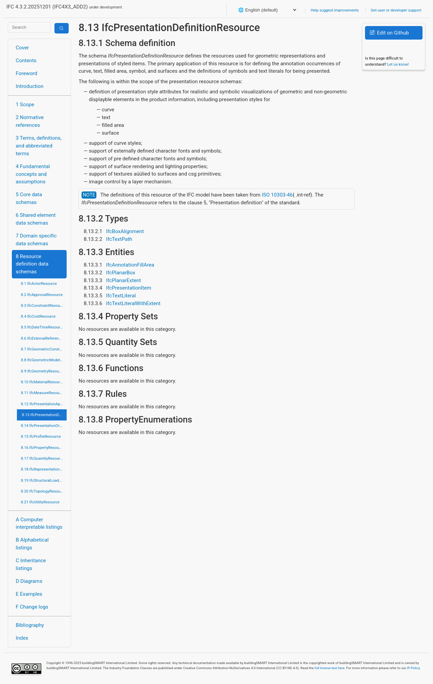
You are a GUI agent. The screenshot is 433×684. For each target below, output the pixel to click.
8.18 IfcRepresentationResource (44, 469)
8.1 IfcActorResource (39, 283)
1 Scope (25, 104)
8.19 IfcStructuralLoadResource (44, 480)
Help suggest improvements (335, 10)
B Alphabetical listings (32, 544)
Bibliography (30, 625)
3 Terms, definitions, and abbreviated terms (39, 146)
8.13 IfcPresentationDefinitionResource (44, 414)
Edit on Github (389, 33)
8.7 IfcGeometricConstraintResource (44, 349)
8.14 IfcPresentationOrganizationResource (44, 425)
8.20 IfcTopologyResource (43, 491)
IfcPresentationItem (129, 288)
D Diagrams (29, 581)
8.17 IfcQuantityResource (42, 458)
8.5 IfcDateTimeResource (42, 327)
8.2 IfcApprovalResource (42, 294)
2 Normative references (30, 121)
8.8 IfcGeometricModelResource (44, 360)
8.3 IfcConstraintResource (43, 305)
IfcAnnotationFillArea (130, 265)
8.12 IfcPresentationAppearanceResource (44, 404)
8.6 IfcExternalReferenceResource (44, 338)
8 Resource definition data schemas (32, 264)
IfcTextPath (119, 239)
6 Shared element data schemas (36, 219)
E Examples (29, 594)
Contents (26, 61)
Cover (22, 48)
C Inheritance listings (31, 564)
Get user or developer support (396, 10)
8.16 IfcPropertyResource (43, 447)
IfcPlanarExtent (123, 280)
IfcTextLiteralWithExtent (133, 303)
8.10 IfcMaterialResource (42, 382)
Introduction (30, 86)
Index (22, 638)
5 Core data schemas (29, 198)
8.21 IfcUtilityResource (40, 502)
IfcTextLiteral (121, 296)
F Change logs (32, 607)
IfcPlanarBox (120, 273)
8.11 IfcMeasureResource (43, 392)
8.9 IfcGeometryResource (42, 371)
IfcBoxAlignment (125, 231)
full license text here (330, 668)
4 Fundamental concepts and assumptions (33, 174)
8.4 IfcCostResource (38, 316)
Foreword (27, 73)
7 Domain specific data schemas (36, 240)
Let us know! (398, 64)
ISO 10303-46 (277, 195)
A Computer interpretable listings (39, 523)
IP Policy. (413, 668)
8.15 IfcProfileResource (41, 436)
